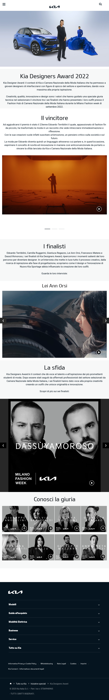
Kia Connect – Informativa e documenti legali (26, 669)
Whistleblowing (47, 664)
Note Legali (61, 664)
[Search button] (100, 4)
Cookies (73, 664)
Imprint (83, 664)
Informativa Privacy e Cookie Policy (22, 664)
